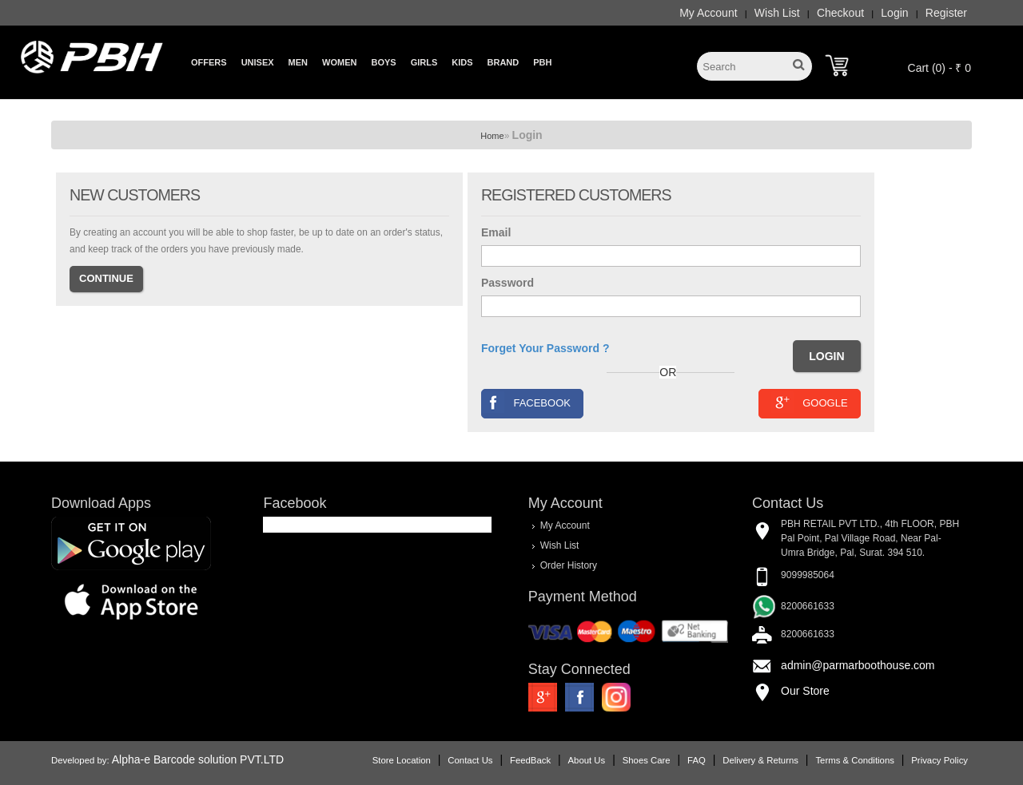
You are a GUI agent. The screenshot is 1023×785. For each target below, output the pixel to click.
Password (507, 282)
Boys (383, 62)
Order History (568, 564)
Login (894, 12)
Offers (209, 62)
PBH (542, 62)
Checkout (840, 12)
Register (946, 12)
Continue (106, 278)
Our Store (805, 690)
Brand (503, 62)
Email (496, 232)
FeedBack (530, 760)
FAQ (696, 760)
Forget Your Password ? (545, 348)
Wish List (777, 12)
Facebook (526, 402)
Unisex (257, 62)
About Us (587, 760)
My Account (708, 12)
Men (298, 62)
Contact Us (470, 760)
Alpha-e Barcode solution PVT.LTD (198, 759)
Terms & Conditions (854, 760)
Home (492, 136)
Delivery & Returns (760, 760)
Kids (462, 62)
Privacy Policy (939, 760)
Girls (424, 62)
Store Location (401, 760)
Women (339, 62)
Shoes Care (647, 760)
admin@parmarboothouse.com (857, 665)
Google (809, 402)
